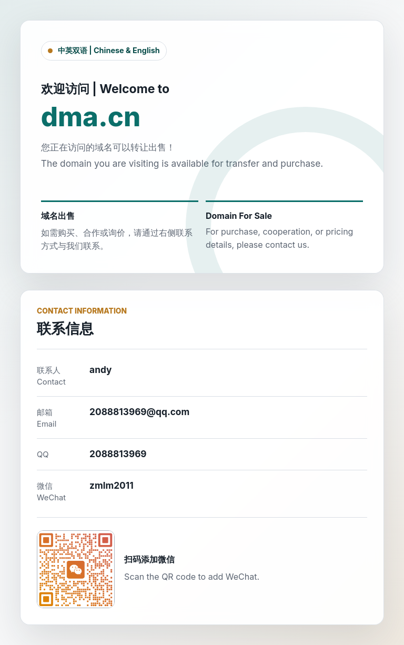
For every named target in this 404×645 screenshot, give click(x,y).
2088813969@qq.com (139, 411)
